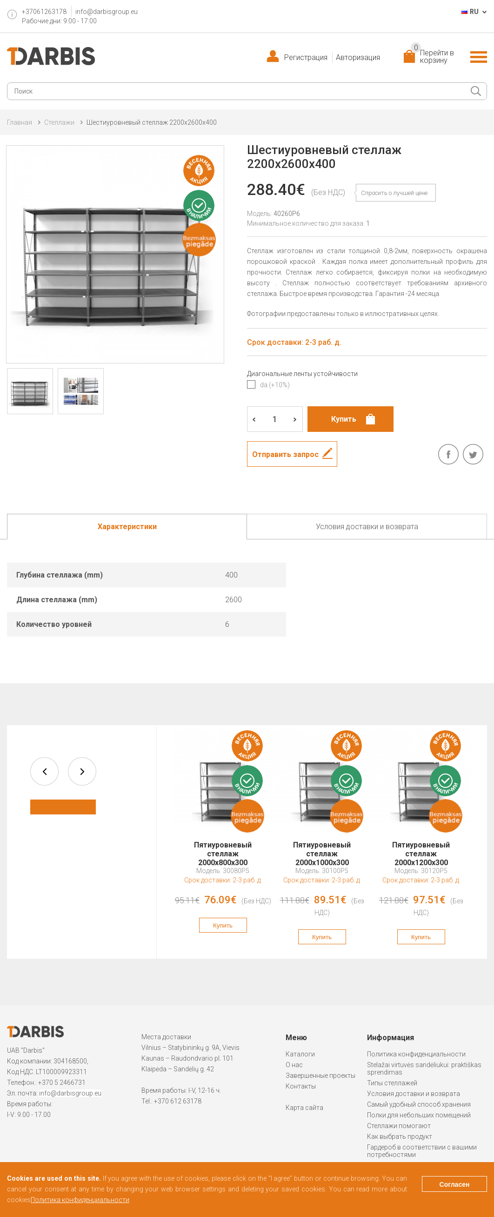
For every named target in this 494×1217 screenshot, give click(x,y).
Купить (223, 925)
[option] (223, 836)
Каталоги (300, 1054)
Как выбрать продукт (399, 1136)
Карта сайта (304, 1107)
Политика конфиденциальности (416, 1054)
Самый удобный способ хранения (419, 1104)
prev (44, 771)
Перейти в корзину (432, 56)
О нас (294, 1065)
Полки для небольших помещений (419, 1115)
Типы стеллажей (392, 1083)
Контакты (301, 1086)
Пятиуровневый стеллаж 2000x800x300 (223, 849)
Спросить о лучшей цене (394, 192)
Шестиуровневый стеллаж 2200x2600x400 (152, 122)
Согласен (455, 1184)
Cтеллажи (59, 122)
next (82, 771)
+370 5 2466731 (62, 1082)
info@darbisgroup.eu (106, 11)
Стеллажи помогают (399, 1126)
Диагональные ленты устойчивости (302, 373)
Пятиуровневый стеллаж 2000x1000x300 (322, 849)
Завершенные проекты (320, 1075)
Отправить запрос (285, 454)
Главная (19, 122)
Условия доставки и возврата (413, 1093)
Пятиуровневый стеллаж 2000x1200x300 (421, 849)
